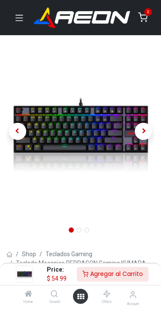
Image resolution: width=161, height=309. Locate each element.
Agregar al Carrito (112, 274)
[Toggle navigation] (19, 17)
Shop (29, 254)
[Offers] (107, 294)
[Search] (54, 294)
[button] (17, 131)
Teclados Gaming (69, 254)
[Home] (28, 294)
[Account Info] (133, 295)
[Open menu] (80, 296)
